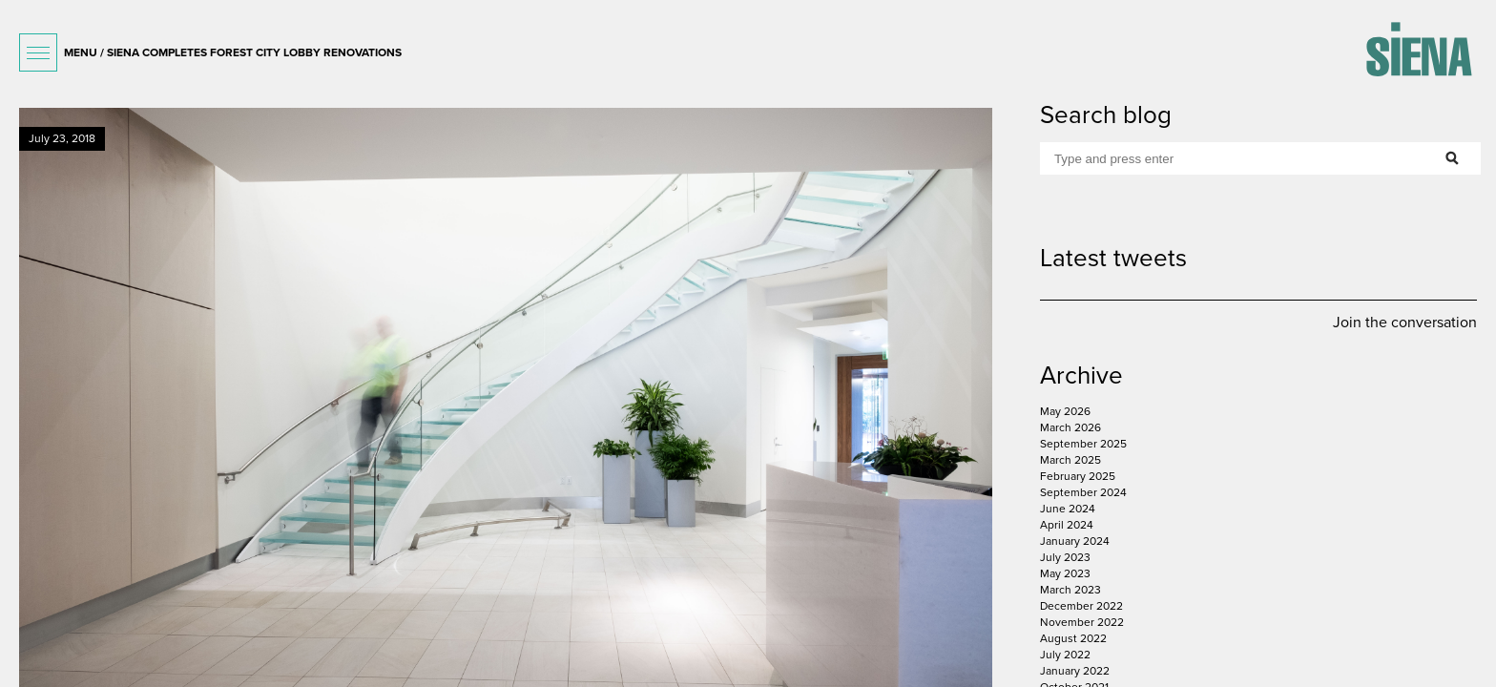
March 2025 (1070, 460)
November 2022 (1082, 622)
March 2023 (1070, 589)
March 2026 (1070, 427)
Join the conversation (1405, 322)
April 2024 (1066, 524)
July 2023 (1065, 557)
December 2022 (1081, 606)
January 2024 (1075, 541)
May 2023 (1065, 573)
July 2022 (1065, 654)
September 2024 (1083, 492)
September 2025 (1083, 443)
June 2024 (1067, 508)
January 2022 (1075, 670)
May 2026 (1065, 411)
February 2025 (1077, 476)
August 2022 (1073, 638)
